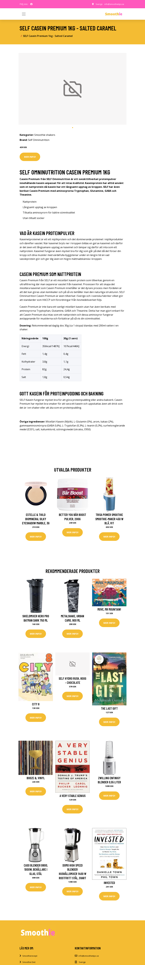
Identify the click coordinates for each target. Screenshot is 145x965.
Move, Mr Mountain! (109, 610)
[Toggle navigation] (121, 14)
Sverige (97, 4)
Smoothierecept (29, 959)
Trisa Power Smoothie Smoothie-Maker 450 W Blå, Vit (109, 519)
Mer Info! (30, 156)
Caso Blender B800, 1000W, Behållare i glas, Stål (36, 872)
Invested (109, 886)
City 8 (35, 706)
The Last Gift (109, 710)
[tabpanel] (72, 89)
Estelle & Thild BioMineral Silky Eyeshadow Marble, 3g (36, 519)
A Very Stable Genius (73, 798)
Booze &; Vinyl (36, 780)
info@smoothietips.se (113, 4)
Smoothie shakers (44, 135)
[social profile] (31, 4)
